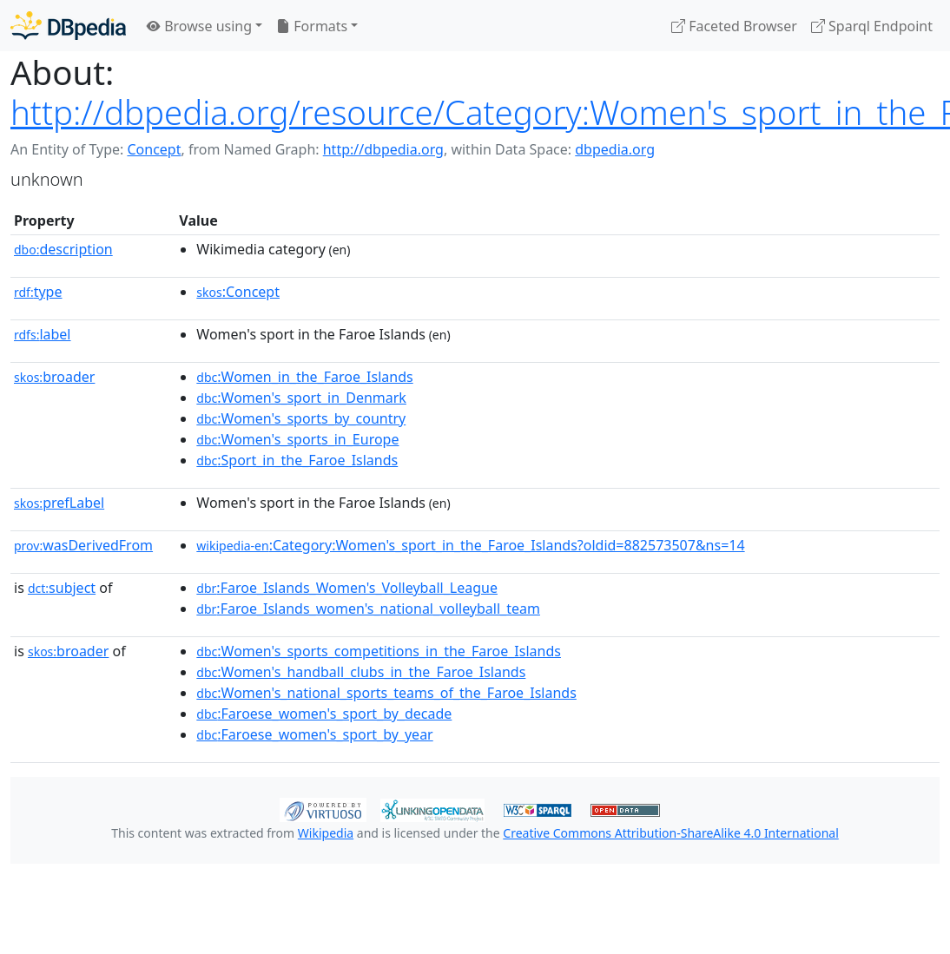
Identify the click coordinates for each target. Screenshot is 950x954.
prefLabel (59, 502)
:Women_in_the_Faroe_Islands (304, 376)
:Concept (238, 291)
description (63, 249)
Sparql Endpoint (872, 26)
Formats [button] (311, 26)
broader (54, 376)
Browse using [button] (199, 26)
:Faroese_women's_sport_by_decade (324, 713)
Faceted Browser (734, 26)
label (42, 334)
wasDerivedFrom (83, 545)
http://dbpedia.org (383, 149)
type (38, 291)
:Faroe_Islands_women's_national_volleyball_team (368, 608)
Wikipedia (325, 833)
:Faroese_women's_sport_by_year (314, 734)
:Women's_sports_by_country (301, 418)
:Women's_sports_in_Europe (297, 439)
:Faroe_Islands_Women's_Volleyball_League (347, 587)
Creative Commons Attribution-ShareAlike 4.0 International (670, 833)
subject (62, 587)
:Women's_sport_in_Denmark (301, 397)
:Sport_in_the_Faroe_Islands (297, 460)
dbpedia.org (615, 149)
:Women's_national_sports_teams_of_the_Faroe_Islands (386, 692)
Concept (154, 149)
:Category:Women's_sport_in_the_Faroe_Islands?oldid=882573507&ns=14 (470, 545)
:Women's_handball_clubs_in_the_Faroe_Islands (360, 671)
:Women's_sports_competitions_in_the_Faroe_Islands (378, 651)
